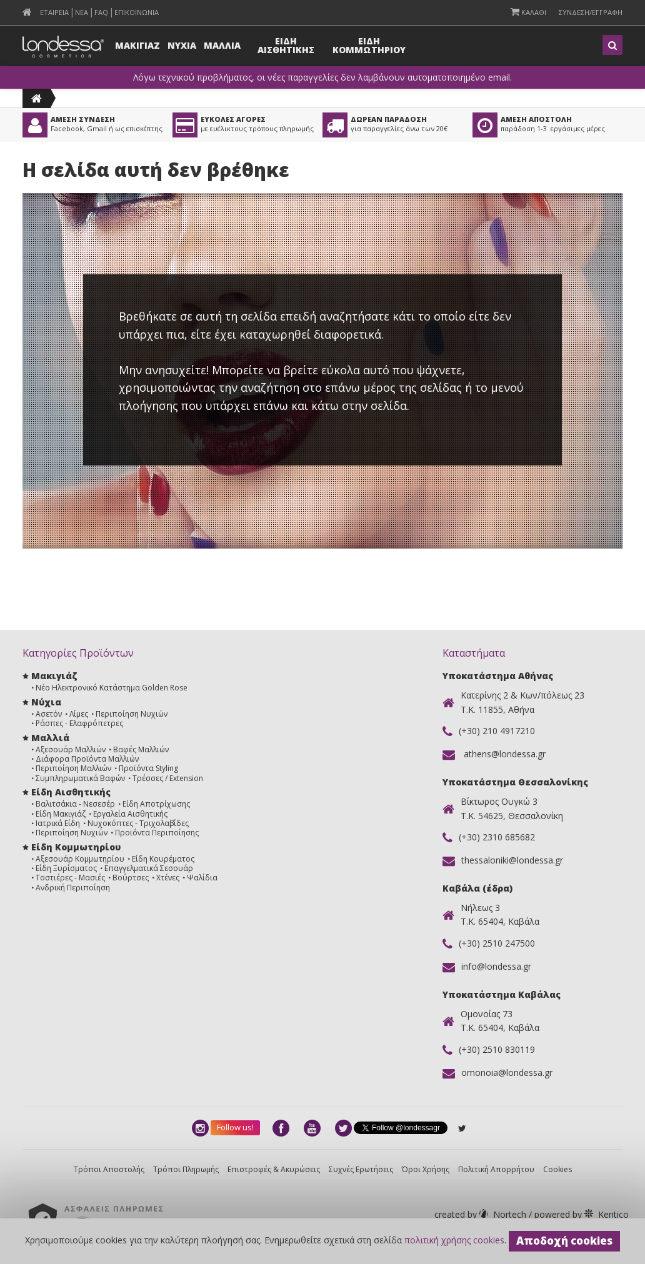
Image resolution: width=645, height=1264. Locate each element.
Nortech (481, 1214)
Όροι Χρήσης (425, 1169)
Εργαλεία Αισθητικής (130, 814)
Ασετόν (49, 714)
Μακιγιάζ (54, 676)
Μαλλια (222, 45)
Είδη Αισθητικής (71, 792)
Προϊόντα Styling (148, 768)
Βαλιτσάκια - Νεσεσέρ (75, 804)
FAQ (101, 12)
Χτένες (167, 877)
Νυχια (182, 45)
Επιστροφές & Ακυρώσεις (274, 1169)
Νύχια (46, 702)
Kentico (580, 1214)
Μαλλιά (50, 738)
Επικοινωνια (136, 12)
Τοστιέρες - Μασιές (70, 877)
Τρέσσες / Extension (167, 778)
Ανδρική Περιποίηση (73, 887)
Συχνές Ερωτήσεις (361, 1169)
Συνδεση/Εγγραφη (590, 12)
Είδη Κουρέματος (163, 858)
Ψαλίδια (202, 877)
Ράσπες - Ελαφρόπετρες (79, 723)
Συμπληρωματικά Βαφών (80, 778)
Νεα (81, 12)
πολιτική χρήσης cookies (454, 1240)
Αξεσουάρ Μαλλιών (71, 749)
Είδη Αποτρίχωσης (156, 804)
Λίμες (78, 714)
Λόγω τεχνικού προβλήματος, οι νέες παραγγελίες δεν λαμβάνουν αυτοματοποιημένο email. (322, 77)
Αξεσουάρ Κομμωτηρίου (80, 858)
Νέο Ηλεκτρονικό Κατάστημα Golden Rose (112, 687)
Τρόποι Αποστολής (109, 1169)
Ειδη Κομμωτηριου (369, 45)
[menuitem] (27, 12)
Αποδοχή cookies (564, 1240)
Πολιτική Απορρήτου (496, 1169)
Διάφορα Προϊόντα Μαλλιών (87, 759)
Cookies (557, 1169)
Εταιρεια (54, 12)
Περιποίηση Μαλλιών (73, 768)
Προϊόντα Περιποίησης (157, 832)
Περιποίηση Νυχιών (132, 714)
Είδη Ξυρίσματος (66, 868)
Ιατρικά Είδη (58, 823)
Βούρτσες (130, 877)
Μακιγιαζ (137, 45)
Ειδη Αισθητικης (286, 45)
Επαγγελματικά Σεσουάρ (148, 868)
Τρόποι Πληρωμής (186, 1169)
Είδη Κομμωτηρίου (76, 847)
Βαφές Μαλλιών (141, 749)
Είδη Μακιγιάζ (61, 814)
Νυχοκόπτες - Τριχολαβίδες (138, 823)
